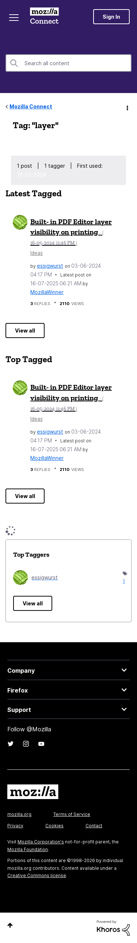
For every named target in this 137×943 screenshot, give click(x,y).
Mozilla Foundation (27, 849)
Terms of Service (71, 814)
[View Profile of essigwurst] (50, 266)
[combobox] (68, 63)
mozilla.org (19, 814)
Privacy (15, 825)
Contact (93, 825)
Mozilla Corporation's (41, 841)
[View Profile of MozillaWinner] (47, 292)
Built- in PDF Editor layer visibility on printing (71, 231)
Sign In (111, 17)
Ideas (36, 253)
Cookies (54, 825)
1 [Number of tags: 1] (123, 581)
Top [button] (10, 925)
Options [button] (127, 106)
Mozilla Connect (44, 16)
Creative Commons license (36, 875)
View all (25, 330)
